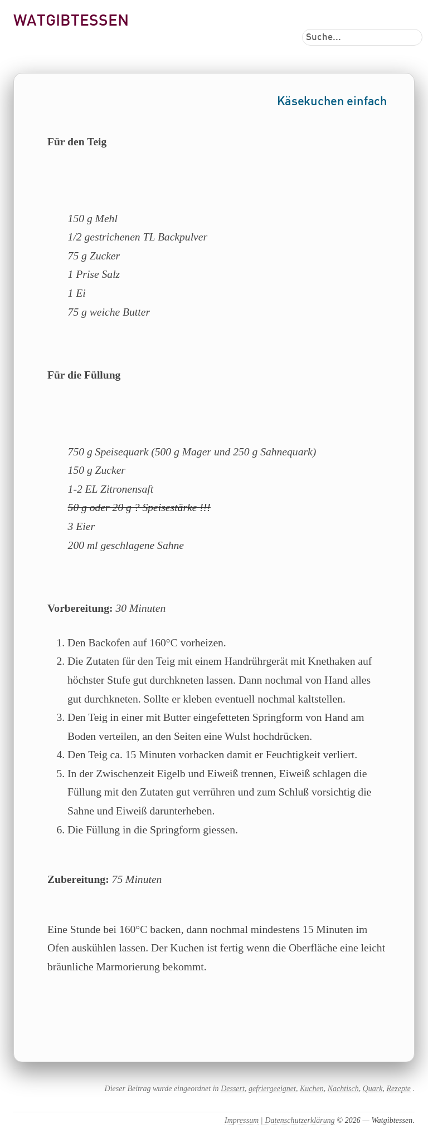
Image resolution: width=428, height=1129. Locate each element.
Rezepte (398, 1088)
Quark (373, 1088)
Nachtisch (343, 1088)
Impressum (242, 1120)
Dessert (233, 1088)
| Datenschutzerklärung (297, 1120)
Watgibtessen (71, 21)
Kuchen (312, 1088)
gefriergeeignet (272, 1088)
